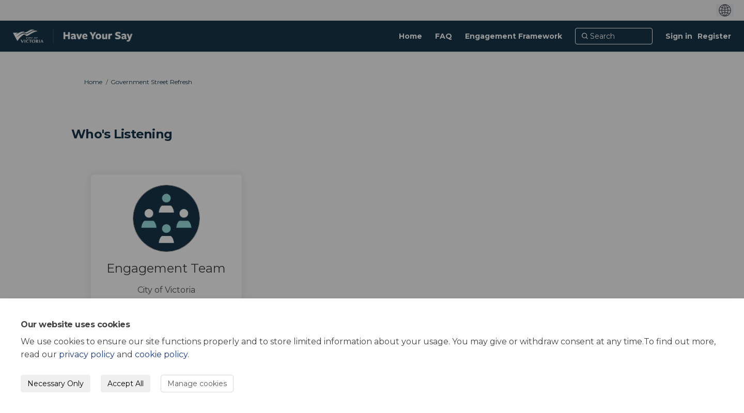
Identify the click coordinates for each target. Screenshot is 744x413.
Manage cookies (197, 383)
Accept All (125, 383)
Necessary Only (55, 383)
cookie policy (161, 354)
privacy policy (87, 354)
